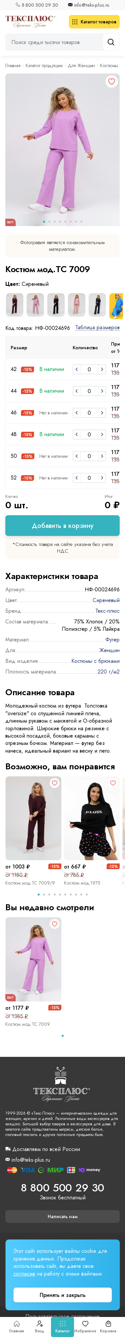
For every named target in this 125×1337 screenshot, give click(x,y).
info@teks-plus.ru (92, 5)
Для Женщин (81, 65)
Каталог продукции (44, 65)
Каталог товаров (94, 21)
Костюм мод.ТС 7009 (27, 1024)
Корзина (108, 1327)
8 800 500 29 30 (40, 5)
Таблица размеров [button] (97, 328)
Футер (112, 639)
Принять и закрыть (63, 1295)
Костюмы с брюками (95, 661)
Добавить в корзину (62, 526)
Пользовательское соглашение (62, 1316)
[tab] (39, 895)
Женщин (109, 650)
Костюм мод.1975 (82, 883)
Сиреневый (106, 600)
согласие (24, 1274)
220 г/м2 (109, 672)
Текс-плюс (107, 611)
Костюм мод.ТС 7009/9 (30, 883)
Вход (40, 1327)
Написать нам (63, 1216)
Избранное (85, 1327)
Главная (16, 1327)
